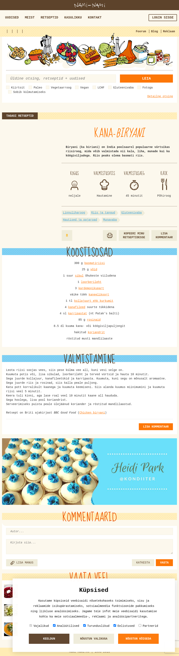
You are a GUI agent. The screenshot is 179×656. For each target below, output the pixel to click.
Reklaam (169, 31)
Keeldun (49, 638)
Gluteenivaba (123, 87)
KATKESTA (143, 562)
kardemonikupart (91, 288)
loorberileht (91, 282)
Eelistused (124, 626)
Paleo (38, 87)
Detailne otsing (160, 96)
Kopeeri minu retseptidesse (134, 235)
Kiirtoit (18, 87)
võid (93, 269)
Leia (146, 78)
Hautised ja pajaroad (80, 219)
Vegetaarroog (61, 87)
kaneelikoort (99, 294)
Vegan (84, 87)
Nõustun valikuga (93, 638)
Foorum (141, 31)
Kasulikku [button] (73, 17)
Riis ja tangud (103, 212)
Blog (154, 31)
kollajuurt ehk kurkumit (93, 301)
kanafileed (76, 307)
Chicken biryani (92, 412)
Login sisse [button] (163, 17)
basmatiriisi (94, 263)
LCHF (101, 87)
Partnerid (148, 626)
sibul (79, 275)
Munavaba (110, 219)
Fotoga (147, 87)
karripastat (77, 313)
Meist (30, 17)
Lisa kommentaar (164, 235)
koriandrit (96, 332)
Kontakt (94, 17)
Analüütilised (66, 626)
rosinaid (93, 319)
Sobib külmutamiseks (29, 92)
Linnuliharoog (74, 212)
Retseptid (49, 17)
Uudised (12, 17)
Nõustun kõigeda (138, 638)
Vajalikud (39, 626)
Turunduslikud (96, 626)
